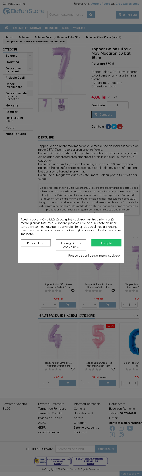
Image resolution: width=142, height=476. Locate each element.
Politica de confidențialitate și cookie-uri (94, 255)
